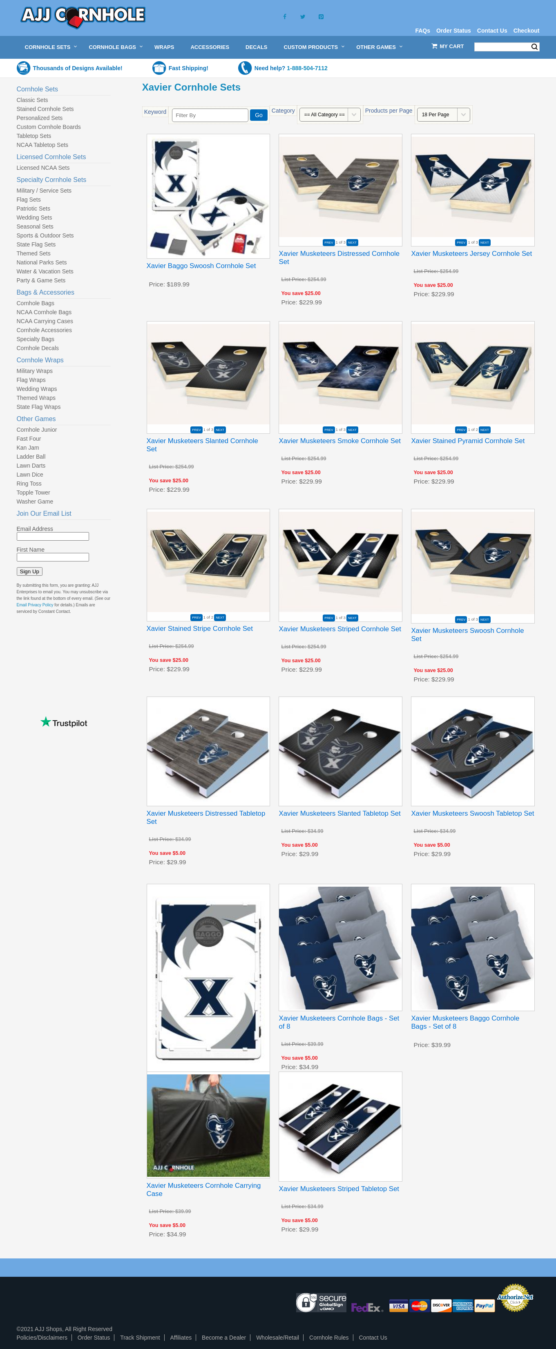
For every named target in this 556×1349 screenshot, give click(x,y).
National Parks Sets (42, 262)
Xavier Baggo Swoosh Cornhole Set (201, 266)
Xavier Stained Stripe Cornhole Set (200, 628)
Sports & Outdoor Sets (45, 235)
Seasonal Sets (35, 226)
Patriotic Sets (33, 208)
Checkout (527, 30)
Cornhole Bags (112, 47)
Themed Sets (34, 253)
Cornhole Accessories (44, 330)
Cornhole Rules (329, 1337)
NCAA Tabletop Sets (43, 145)
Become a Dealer (224, 1337)
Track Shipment (140, 1337)
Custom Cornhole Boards (49, 127)
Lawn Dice (30, 474)
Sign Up (29, 571)
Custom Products (311, 47)
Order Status (453, 30)
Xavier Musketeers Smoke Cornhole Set (339, 441)
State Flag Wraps (39, 407)
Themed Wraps (36, 398)
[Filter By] (210, 115)
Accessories (209, 47)
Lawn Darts (31, 465)
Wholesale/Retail (277, 1337)
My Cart (452, 46)
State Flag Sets (36, 244)
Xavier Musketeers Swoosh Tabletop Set (472, 813)
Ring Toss (29, 483)
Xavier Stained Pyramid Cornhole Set (468, 441)
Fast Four (29, 438)
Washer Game (35, 501)
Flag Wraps (31, 380)
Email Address (35, 529)
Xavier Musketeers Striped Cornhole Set (340, 629)
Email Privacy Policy (35, 605)
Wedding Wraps (37, 389)
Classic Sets (32, 100)
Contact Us (492, 30)
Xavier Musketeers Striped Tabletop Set (339, 1189)
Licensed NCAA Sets (43, 167)
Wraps (164, 47)
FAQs (422, 30)
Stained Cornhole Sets (45, 109)
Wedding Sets (34, 217)
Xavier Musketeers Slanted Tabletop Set (339, 813)
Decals (256, 47)
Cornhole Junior (37, 429)
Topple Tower (33, 492)
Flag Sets (29, 199)
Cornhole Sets (48, 47)
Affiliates (181, 1337)
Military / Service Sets (44, 190)
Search (534, 46)
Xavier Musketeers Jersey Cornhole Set (471, 253)
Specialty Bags (36, 339)
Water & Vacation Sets (45, 271)
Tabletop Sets (34, 136)
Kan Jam (28, 447)
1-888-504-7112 (307, 68)
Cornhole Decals (38, 348)
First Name (31, 549)
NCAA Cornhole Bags (44, 312)
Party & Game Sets (41, 280)
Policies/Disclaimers (42, 1337)
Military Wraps (35, 371)
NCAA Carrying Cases (45, 321)
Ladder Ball (31, 456)
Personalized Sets (40, 118)
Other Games (376, 47)
